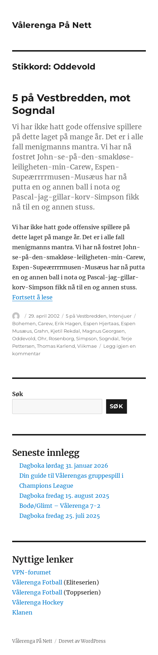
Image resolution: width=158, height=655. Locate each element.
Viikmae (87, 346)
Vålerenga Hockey (37, 602)
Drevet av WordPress (82, 641)
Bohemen (24, 323)
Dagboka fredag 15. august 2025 (64, 495)
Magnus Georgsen (103, 331)
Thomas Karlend (56, 346)
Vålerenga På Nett (52, 25)
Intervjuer (120, 316)
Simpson (86, 338)
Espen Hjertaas (101, 323)
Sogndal (109, 338)
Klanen (22, 612)
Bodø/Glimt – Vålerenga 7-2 (59, 505)
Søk (17, 394)
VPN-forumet (31, 572)
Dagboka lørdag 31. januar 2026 (63, 465)
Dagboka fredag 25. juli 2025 (59, 515)
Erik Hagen (68, 323)
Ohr (42, 338)
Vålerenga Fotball (38, 582)
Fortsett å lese (32, 297)
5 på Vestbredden (86, 316)
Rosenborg (61, 338)
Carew (45, 323)
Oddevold (23, 338)
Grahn (41, 331)
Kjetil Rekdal (65, 331)
